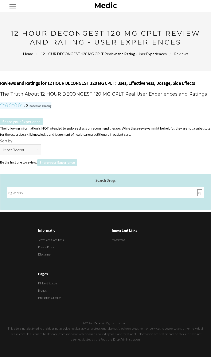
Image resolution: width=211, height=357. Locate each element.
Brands (42, 290)
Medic (105, 5)
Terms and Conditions (51, 240)
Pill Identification (47, 283)
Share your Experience (21, 121)
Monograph (118, 240)
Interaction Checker (49, 297)
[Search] (199, 192)
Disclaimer (44, 254)
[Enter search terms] (105, 192)
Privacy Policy (46, 247)
